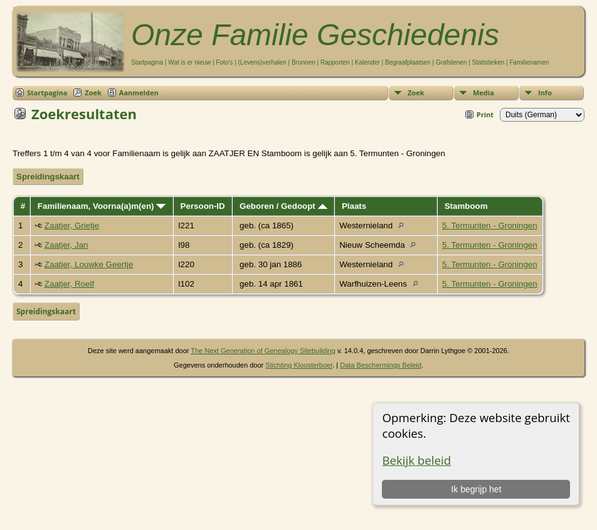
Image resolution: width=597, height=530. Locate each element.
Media (483, 92)
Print (485, 114)
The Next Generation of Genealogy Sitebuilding (263, 350)
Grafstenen (451, 62)
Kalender (367, 62)
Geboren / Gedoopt (283, 206)
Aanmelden (139, 92)
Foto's (224, 62)
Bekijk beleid (416, 460)
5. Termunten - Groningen (489, 225)
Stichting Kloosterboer (298, 365)
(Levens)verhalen (262, 62)
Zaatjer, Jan (66, 245)
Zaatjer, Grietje (72, 225)
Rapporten (335, 62)
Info (545, 92)
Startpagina (147, 62)
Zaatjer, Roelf (69, 284)
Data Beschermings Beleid (380, 365)
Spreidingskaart (48, 176)
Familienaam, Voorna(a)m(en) (102, 206)
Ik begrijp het (476, 489)
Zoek (416, 92)
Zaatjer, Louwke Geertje (89, 264)
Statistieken (488, 62)
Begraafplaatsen (408, 62)
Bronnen (303, 62)
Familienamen (529, 62)
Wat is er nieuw (189, 62)
